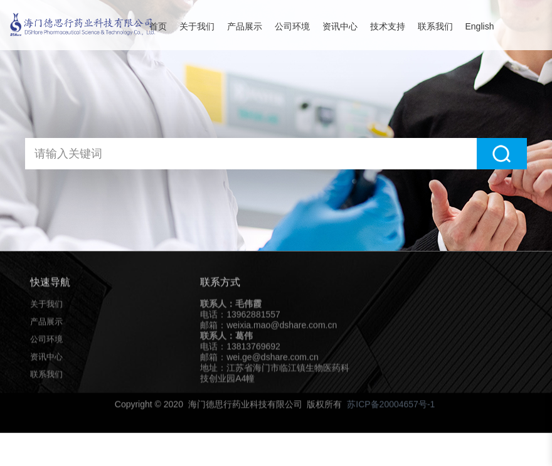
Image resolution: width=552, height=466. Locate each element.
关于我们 (197, 26)
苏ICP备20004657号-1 (391, 406)
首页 (158, 26)
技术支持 (387, 26)
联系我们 (435, 26)
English (479, 26)
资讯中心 (340, 26)
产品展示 (244, 26)
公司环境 (292, 26)
